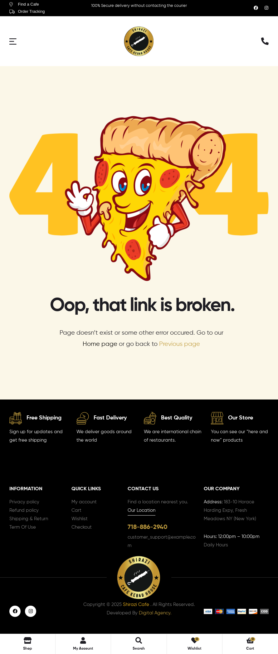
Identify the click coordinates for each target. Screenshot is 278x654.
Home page (100, 344)
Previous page (179, 344)
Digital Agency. (155, 614)
